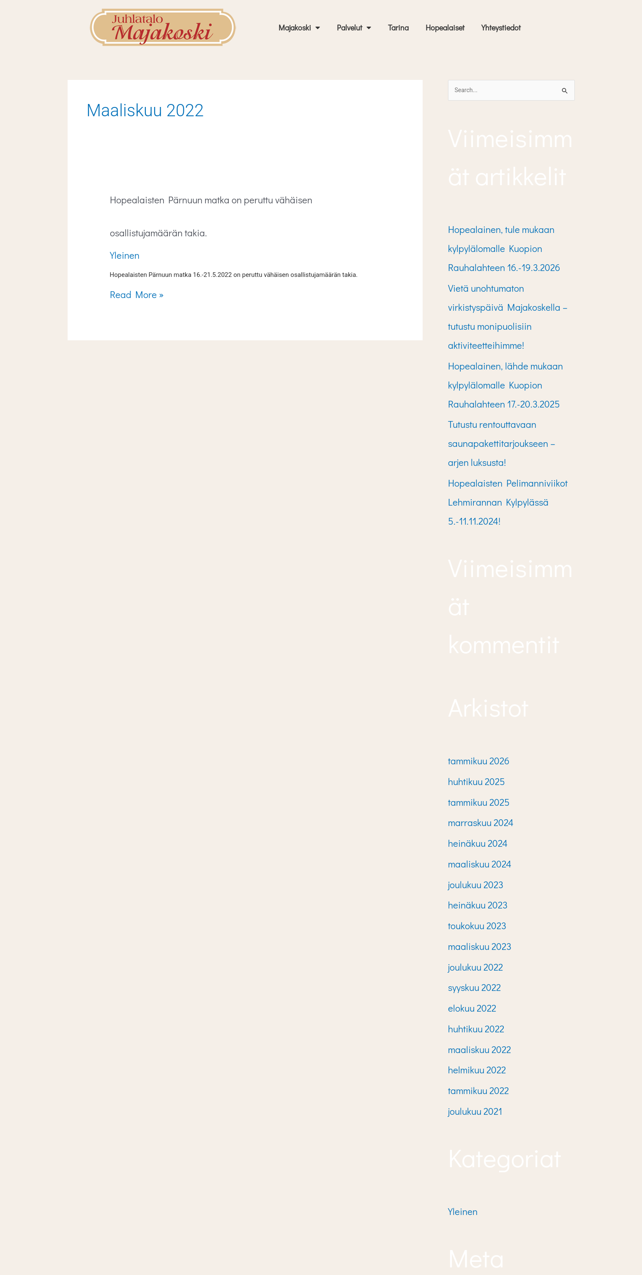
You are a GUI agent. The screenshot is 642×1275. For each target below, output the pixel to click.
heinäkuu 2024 (472, 736)
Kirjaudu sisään (473, 1147)
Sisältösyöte (467, 1163)
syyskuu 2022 (469, 853)
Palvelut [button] (354, 27)
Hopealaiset (445, 27)
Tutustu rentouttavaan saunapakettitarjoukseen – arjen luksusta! (499, 385)
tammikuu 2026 (473, 668)
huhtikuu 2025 (471, 685)
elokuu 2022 (467, 870)
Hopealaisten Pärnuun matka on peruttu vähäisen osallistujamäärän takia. (231, 200)
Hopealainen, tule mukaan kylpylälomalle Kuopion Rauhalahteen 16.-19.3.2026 (510, 243)
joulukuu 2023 (470, 769)
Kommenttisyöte (474, 1180)
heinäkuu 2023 (472, 786)
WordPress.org (471, 1197)
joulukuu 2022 (470, 836)
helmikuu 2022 (471, 920)
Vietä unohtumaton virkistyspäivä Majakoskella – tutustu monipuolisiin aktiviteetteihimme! (507, 291)
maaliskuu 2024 (473, 752)
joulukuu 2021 (470, 954)
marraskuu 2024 (474, 719)
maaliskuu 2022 (473, 903)
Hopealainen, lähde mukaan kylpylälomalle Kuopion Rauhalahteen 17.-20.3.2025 (510, 337)
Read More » (131, 259)
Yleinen (122, 221)
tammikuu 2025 (473, 702)
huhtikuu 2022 (471, 887)
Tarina (398, 27)
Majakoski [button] (299, 27)
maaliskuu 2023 (473, 820)
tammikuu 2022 (472, 937)
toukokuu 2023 (472, 803)
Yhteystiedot (501, 27)
